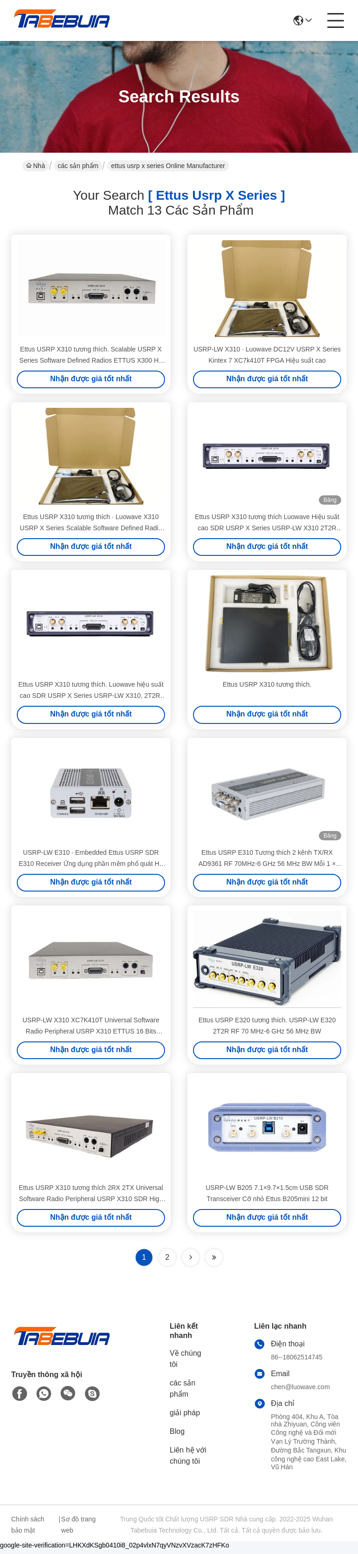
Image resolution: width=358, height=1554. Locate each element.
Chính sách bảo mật (27, 1529)
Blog (177, 1436)
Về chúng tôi (185, 1363)
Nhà (35, 165)
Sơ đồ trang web (78, 1529)
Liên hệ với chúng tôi (188, 1460)
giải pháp (185, 1418)
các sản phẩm (78, 165)
